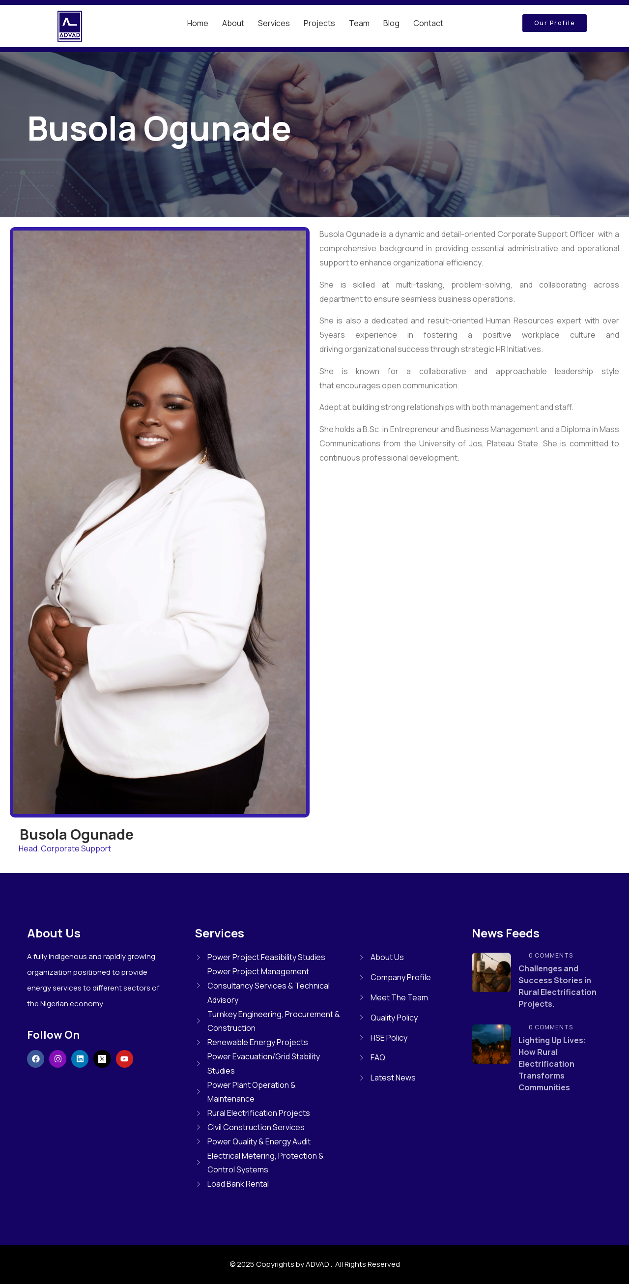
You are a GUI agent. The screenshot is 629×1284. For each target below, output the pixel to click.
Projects (319, 23)
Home (197, 23)
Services (274, 23)
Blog (391, 23)
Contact (428, 23)
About (233, 23)
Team (359, 23)
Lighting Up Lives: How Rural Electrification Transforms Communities (552, 1064)
